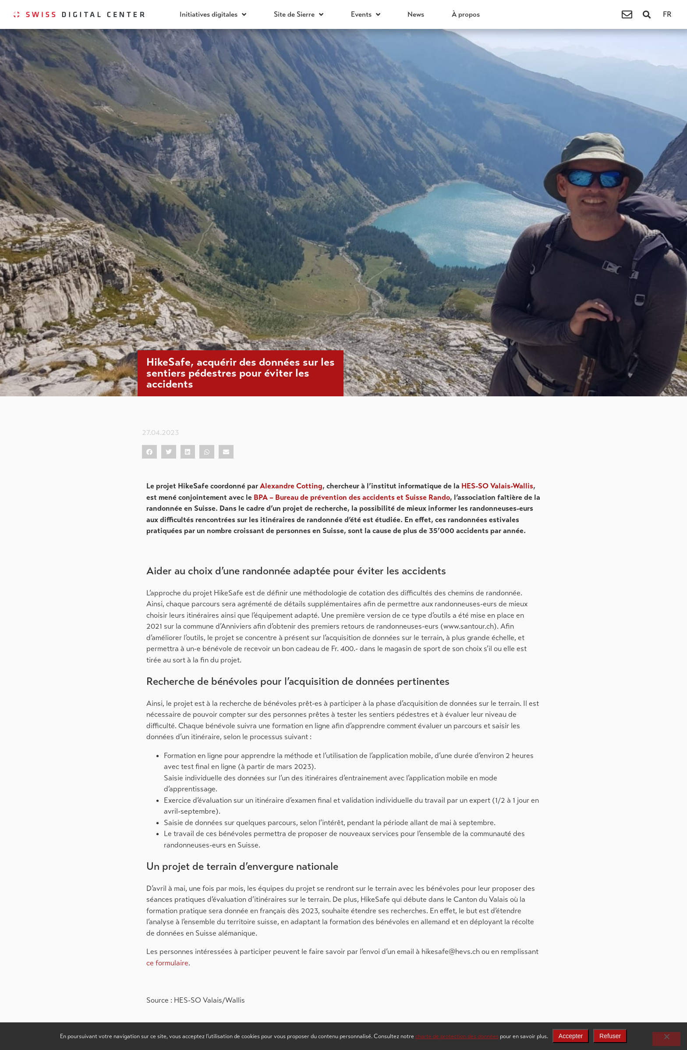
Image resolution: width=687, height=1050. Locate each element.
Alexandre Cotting (291, 486)
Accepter (571, 1035)
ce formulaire (167, 963)
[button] (647, 14)
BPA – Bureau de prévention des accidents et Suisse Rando (352, 497)
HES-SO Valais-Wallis (497, 486)
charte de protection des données (457, 1036)
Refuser (610, 1035)
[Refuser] (666, 1039)
